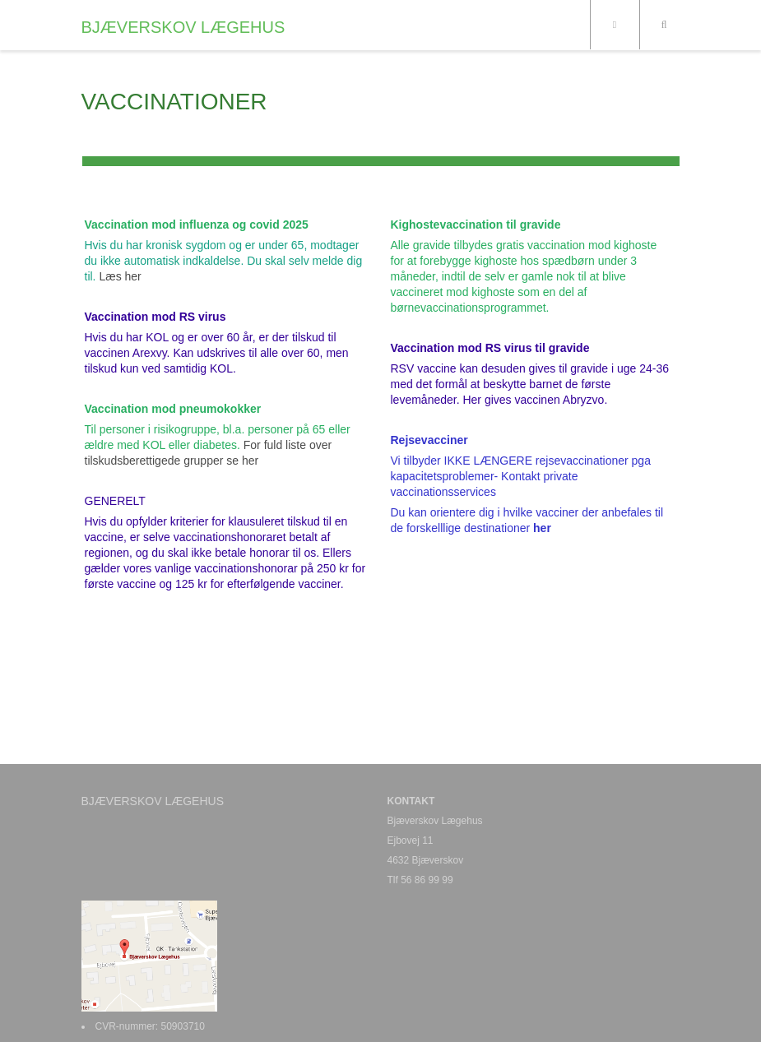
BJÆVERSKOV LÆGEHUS (183, 27)
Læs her (119, 276)
